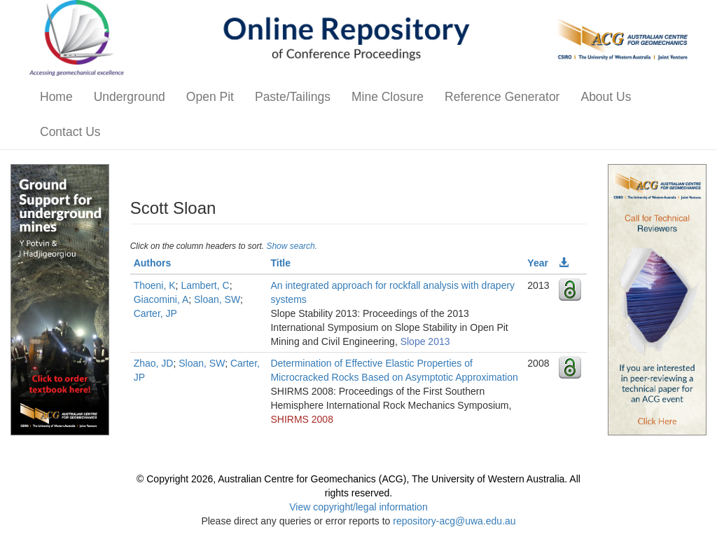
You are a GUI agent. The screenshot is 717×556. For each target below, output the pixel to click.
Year (537, 263)
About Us (605, 97)
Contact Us (70, 132)
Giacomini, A (161, 299)
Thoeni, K (155, 285)
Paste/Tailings (292, 97)
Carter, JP (155, 313)
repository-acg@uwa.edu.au (454, 521)
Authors (153, 263)
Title (280, 263)
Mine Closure (387, 97)
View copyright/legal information (358, 507)
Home (56, 97)
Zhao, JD (154, 363)
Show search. (291, 246)
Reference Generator (502, 97)
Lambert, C (205, 285)
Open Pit (210, 97)
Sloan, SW (217, 299)
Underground (129, 97)
